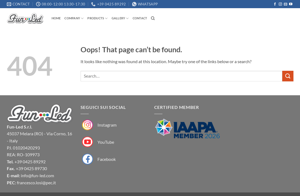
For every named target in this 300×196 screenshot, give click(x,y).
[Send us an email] (285, 4)
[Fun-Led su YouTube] (97, 142)
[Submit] (287, 76)
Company (74, 18)
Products (97, 18)
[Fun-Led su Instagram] (99, 125)
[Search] (153, 18)
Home (56, 18)
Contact (140, 18)
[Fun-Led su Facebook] (98, 159)
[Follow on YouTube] (290, 4)
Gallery (120, 18)
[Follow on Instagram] (280, 4)
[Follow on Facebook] (275, 4)
